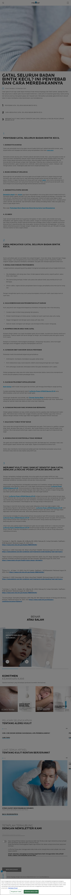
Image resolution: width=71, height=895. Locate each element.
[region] (35, 887)
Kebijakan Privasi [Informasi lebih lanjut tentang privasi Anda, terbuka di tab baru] (13, 888)
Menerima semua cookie (31, 891)
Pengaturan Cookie (16, 891)
